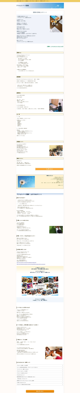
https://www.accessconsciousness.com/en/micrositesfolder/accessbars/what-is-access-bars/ (31, 264)
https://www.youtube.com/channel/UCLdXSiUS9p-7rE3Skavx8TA (26, 262)
